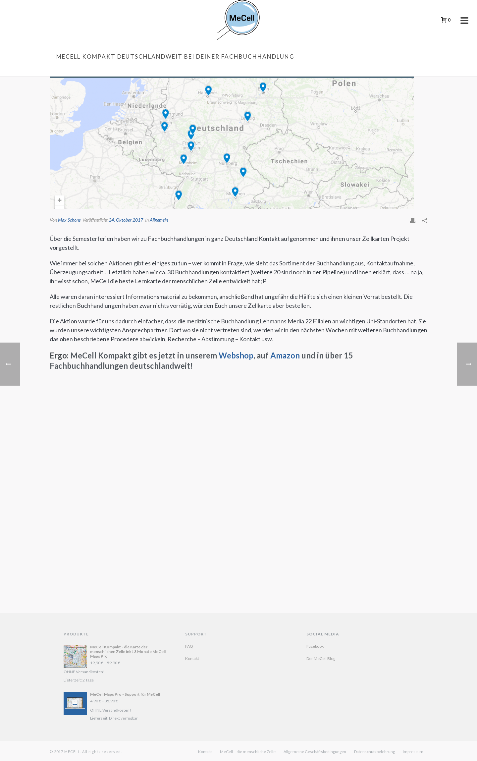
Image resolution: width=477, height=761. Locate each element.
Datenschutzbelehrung (374, 751)
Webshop (236, 355)
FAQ (189, 646)
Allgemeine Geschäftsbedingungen (315, 751)
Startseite (255, 70)
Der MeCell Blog (320, 658)
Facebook (315, 646)
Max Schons (69, 220)
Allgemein (159, 220)
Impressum (413, 751)
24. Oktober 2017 (126, 220)
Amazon (285, 355)
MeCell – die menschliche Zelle (248, 751)
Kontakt (192, 658)
